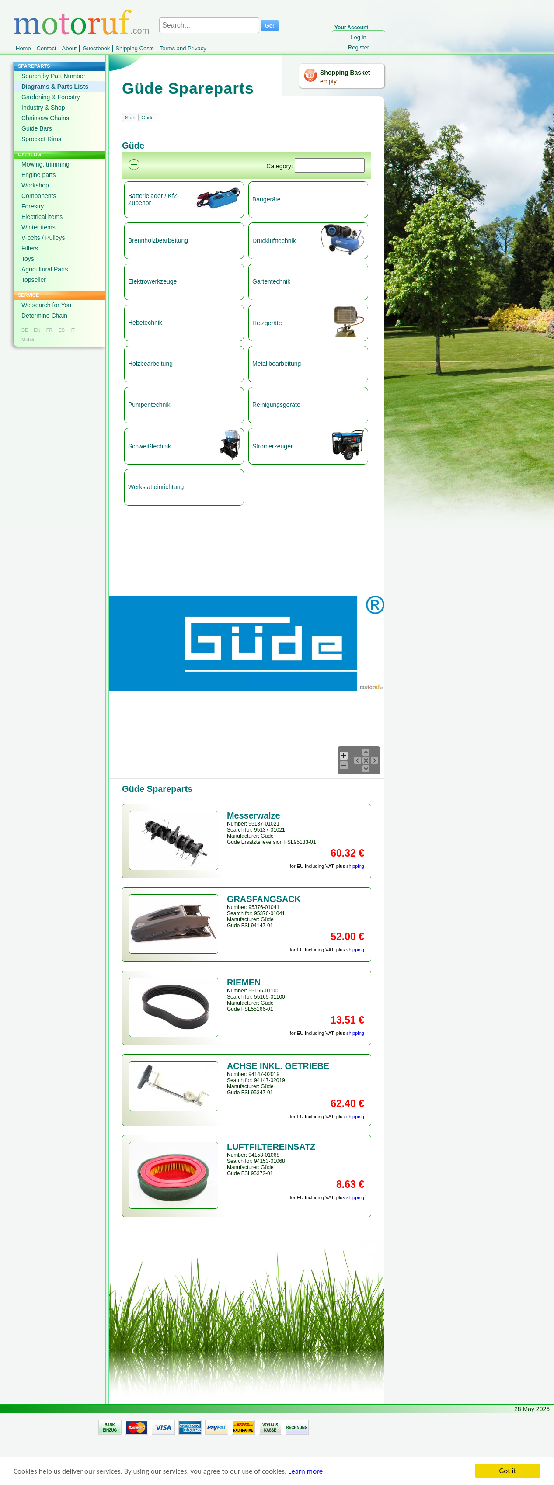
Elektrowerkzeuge (152, 281)
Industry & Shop (43, 107)
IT (72, 330)
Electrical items (42, 216)
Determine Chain (44, 315)
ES (61, 330)
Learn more (305, 1471)
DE (24, 330)
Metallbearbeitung (276, 363)
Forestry (32, 206)
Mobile (28, 339)
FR (49, 330)
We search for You (46, 305)
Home (23, 48)
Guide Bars (36, 128)
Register (358, 47)
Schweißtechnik (149, 446)
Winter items (38, 227)
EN (37, 330)
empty (328, 81)
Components (38, 195)
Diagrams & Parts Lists (54, 86)
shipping (355, 866)
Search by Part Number (53, 76)
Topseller (33, 279)
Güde (147, 117)
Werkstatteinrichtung (156, 486)
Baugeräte (266, 199)
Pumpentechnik (149, 404)
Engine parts (38, 174)
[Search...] (209, 25)
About (69, 48)
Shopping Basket (345, 72)
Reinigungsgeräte (276, 404)
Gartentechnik (271, 281)
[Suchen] (330, 165)
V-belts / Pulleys (43, 237)
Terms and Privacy (183, 48)
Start (130, 117)
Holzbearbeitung (150, 363)
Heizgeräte (267, 322)
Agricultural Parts (44, 269)
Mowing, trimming (45, 164)
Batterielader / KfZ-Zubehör (154, 199)
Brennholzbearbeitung (158, 240)
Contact (46, 48)
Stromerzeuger (272, 446)
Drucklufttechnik (274, 240)
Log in (358, 37)
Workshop (35, 185)
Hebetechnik (145, 322)
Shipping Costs (134, 48)
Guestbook (96, 48)
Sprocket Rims (41, 138)
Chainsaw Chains (45, 117)
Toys (27, 258)
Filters (29, 248)
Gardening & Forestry (50, 97)
